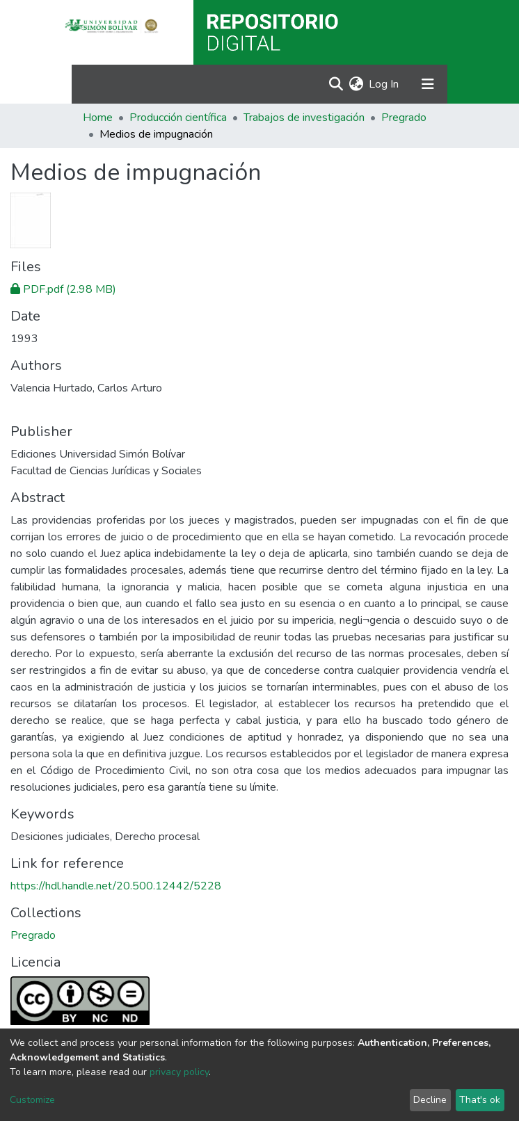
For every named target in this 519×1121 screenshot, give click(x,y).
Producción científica (178, 117)
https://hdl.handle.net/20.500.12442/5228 (115, 886)
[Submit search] (335, 84)
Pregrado (403, 117)
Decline (430, 1099)
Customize (32, 1099)
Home (98, 117)
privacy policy (179, 1072)
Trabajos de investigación (304, 117)
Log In (384, 84)
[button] (356, 84)
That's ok (479, 1099)
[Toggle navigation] (427, 84)
